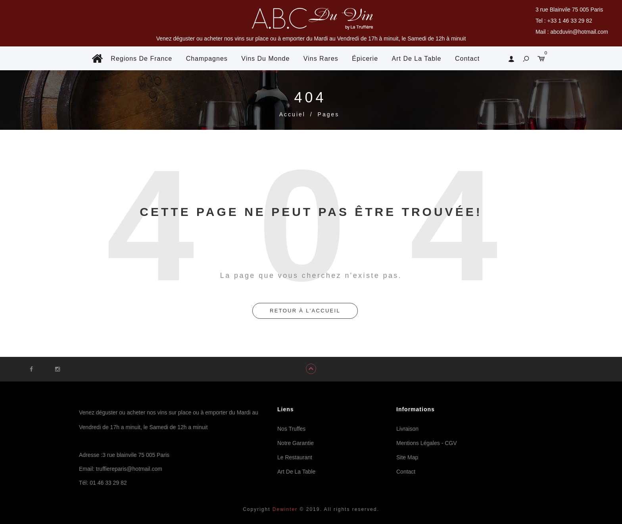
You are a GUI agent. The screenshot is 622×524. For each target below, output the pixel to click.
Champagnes (207, 58)
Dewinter (284, 509)
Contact (467, 58)
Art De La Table (417, 58)
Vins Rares (320, 58)
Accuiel (292, 114)
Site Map (407, 457)
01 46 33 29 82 (108, 483)
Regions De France (141, 58)
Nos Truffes (291, 429)
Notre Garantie (295, 443)
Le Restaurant (294, 457)
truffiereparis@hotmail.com (129, 469)
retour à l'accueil (305, 311)
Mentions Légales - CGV (426, 443)
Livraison (407, 429)
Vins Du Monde (265, 58)
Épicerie (365, 58)
